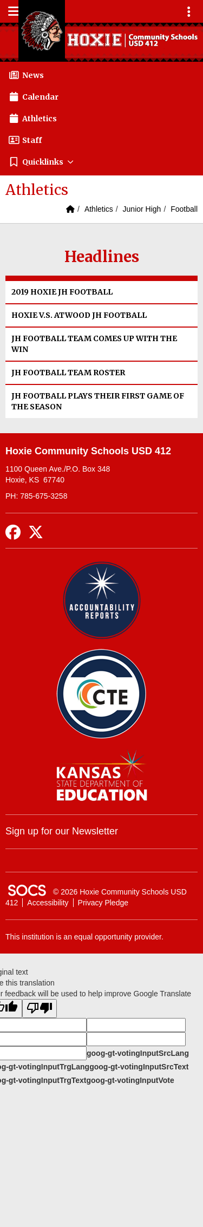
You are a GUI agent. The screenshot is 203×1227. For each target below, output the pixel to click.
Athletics (98, 209)
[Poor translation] (39, 1008)
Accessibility (47, 902)
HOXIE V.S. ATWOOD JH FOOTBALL (79, 315)
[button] (101, 162)
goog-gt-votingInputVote (130, 1080)
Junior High (142, 209)
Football (184, 209)
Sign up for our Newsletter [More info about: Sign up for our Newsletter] (61, 831)
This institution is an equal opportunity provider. (84, 936)
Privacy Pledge (103, 902)
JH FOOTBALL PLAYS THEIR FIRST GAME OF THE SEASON (97, 401)
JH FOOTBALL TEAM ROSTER (68, 372)
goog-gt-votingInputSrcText (138, 1066)
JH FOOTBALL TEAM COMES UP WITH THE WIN (94, 344)
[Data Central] (101, 694)
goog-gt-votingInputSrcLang (138, 1053)
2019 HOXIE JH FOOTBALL (62, 292)
